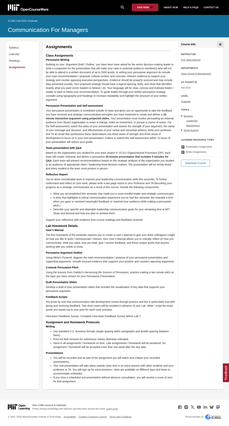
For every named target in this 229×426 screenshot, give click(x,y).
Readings (14, 60)
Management (193, 125)
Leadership (192, 121)
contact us (211, 7)
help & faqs (190, 7)
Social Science (191, 130)
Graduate (185, 101)
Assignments (17, 67)
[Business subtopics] (182, 116)
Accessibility (70, 417)
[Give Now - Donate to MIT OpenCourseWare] (145, 7)
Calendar (14, 54)
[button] (195, 163)
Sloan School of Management (196, 73)
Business (188, 116)
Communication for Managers (48, 30)
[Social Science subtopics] (182, 130)
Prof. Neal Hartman (191, 60)
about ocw (171, 7)
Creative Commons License (93, 417)
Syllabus (14, 47)
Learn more (112, 409)
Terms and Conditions (120, 417)
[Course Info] (220, 44)
